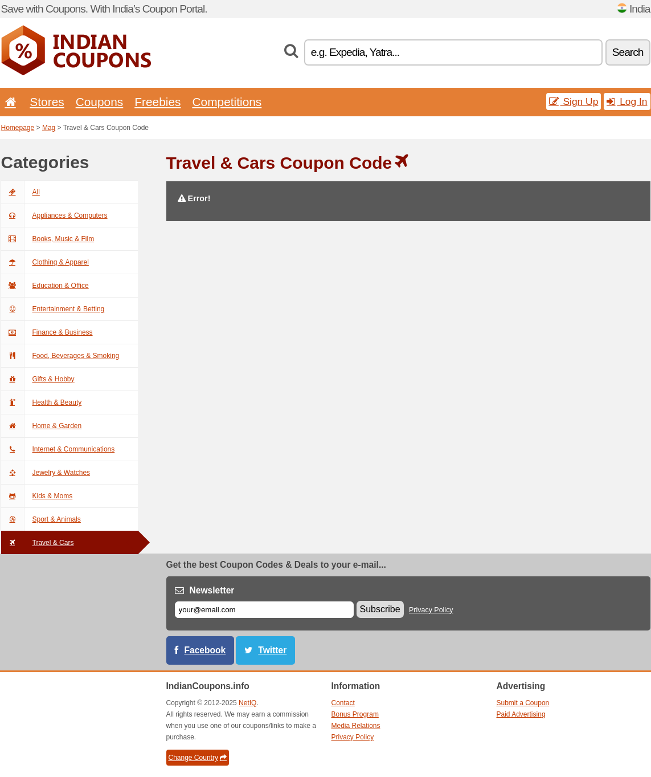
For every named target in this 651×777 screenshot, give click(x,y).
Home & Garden (41, 425)
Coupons (100, 101)
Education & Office (45, 285)
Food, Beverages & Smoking (60, 355)
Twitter (272, 650)
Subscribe (380, 609)
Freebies (157, 101)
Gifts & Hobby (38, 379)
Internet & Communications (58, 449)
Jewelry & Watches (46, 472)
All (20, 192)
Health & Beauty (41, 402)
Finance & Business (47, 332)
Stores (47, 101)
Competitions (226, 101)
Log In (627, 101)
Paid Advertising (521, 714)
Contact (343, 703)
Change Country (198, 758)
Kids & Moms (37, 496)
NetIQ (247, 703)
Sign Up (574, 101)
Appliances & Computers (54, 215)
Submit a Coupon (523, 703)
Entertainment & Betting (53, 309)
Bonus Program (355, 714)
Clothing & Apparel (45, 262)
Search (628, 52)
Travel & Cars (37, 542)
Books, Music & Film (48, 238)
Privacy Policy (431, 610)
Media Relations (355, 726)
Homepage (18, 128)
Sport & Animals (41, 519)
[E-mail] (264, 609)
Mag (48, 128)
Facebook (205, 650)
